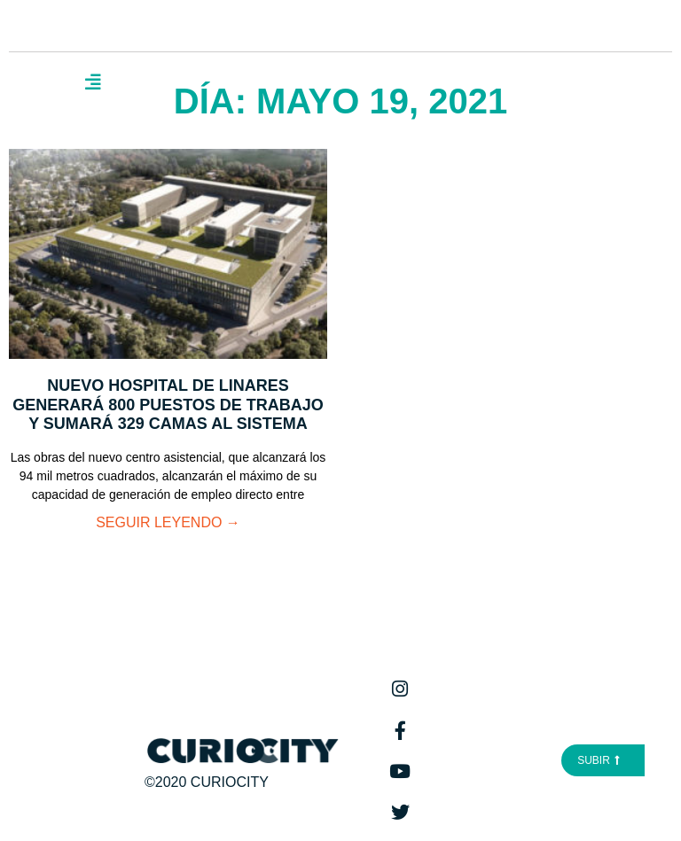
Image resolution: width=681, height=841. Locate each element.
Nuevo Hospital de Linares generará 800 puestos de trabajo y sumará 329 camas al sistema (168, 404)
